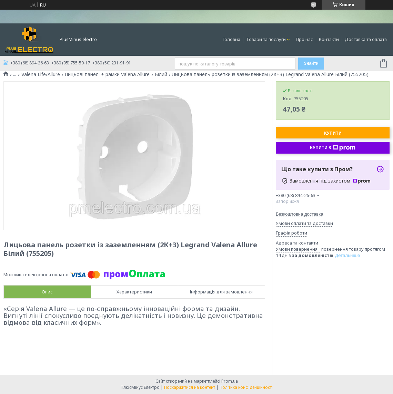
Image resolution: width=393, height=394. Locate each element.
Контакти (329, 39)
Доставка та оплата (366, 39)
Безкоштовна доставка (299, 214)
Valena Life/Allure (40, 74)
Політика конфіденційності (246, 387)
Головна (231, 39)
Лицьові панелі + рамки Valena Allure (107, 74)
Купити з (332, 148)
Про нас (304, 39)
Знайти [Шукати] (311, 63)
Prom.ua (229, 381)
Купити (333, 133)
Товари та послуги (266, 39)
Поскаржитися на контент (189, 387)
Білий (161, 74)
